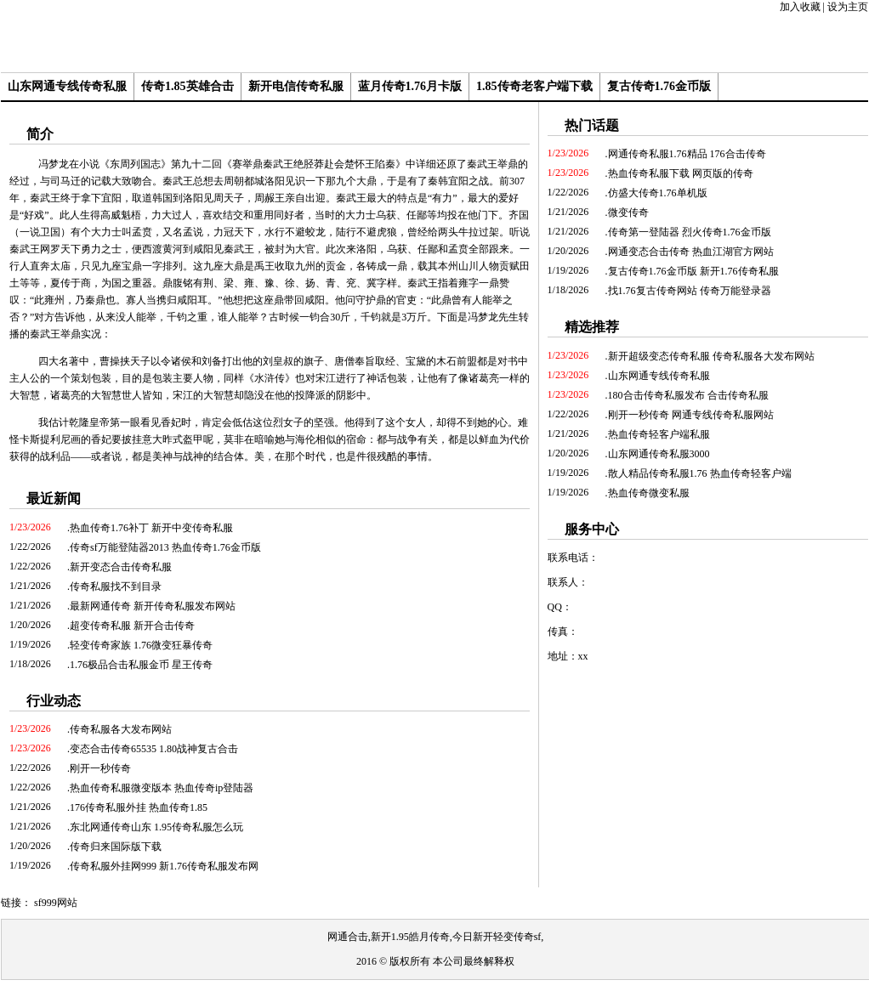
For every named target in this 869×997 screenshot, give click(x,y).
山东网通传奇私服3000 (659, 454)
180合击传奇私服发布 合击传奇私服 (688, 395)
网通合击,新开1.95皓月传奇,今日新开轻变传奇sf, (435, 937)
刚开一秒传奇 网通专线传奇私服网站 (691, 415)
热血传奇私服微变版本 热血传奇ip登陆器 (161, 788)
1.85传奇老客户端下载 (534, 86)
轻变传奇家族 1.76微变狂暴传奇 (141, 645)
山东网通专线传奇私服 (67, 86)
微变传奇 (628, 212)
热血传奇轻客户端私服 (659, 434)
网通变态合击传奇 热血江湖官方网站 (691, 252)
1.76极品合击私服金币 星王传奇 (141, 665)
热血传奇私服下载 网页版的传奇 (680, 173)
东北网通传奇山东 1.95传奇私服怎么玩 (156, 827)
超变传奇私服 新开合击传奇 (132, 626)
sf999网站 (55, 903)
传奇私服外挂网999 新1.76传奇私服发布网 (164, 866)
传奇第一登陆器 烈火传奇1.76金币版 (689, 232)
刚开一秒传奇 (100, 768)
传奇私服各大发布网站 (121, 729)
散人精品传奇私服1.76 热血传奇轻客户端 (700, 473)
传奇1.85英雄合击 (187, 86)
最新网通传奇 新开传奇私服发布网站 (153, 606)
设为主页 (847, 7)
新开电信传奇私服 (296, 86)
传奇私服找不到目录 (116, 586)
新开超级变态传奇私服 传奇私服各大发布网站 (711, 356)
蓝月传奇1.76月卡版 (410, 86)
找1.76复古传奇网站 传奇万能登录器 (689, 291)
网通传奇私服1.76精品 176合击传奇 (687, 154)
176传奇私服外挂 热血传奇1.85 (138, 807)
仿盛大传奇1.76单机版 (657, 193)
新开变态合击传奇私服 (121, 567)
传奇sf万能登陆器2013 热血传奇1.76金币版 (165, 547)
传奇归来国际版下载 (116, 847)
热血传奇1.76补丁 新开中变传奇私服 (151, 528)
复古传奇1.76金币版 (659, 86)
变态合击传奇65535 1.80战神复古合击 (154, 749)
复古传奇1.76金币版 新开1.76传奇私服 (693, 271)
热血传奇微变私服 (649, 493)
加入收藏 (800, 7)
